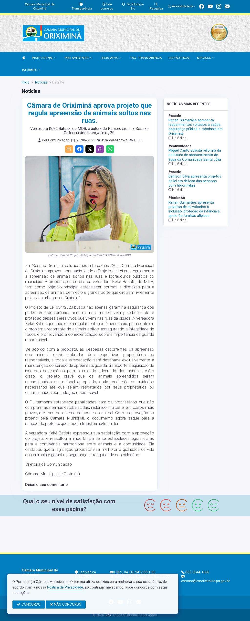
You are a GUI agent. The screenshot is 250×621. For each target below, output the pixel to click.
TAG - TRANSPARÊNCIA (146, 58)
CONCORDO (29, 604)
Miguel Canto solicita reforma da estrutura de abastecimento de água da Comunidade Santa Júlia (194, 154)
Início (26, 82)
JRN (108, 615)
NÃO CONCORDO (65, 604)
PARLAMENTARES (78, 58)
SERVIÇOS (205, 58)
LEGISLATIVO (111, 58)
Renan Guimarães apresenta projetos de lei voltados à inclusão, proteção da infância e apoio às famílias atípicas (194, 209)
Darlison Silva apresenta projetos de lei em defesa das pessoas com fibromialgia (194, 180)
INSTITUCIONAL (44, 58)
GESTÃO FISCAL (179, 58)
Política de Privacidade (65, 587)
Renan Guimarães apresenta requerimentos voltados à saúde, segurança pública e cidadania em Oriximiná (195, 127)
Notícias (40, 82)
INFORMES (31, 70)
